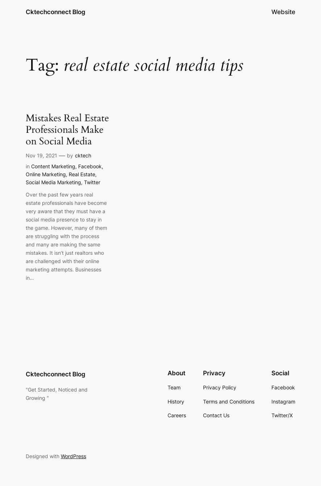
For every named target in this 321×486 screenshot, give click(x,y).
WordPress (73, 456)
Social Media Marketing (53, 182)
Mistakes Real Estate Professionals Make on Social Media (67, 130)
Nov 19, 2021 (41, 155)
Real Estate (82, 174)
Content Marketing (53, 166)
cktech (83, 155)
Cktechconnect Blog (55, 12)
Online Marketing (46, 174)
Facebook (90, 166)
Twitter (92, 182)
